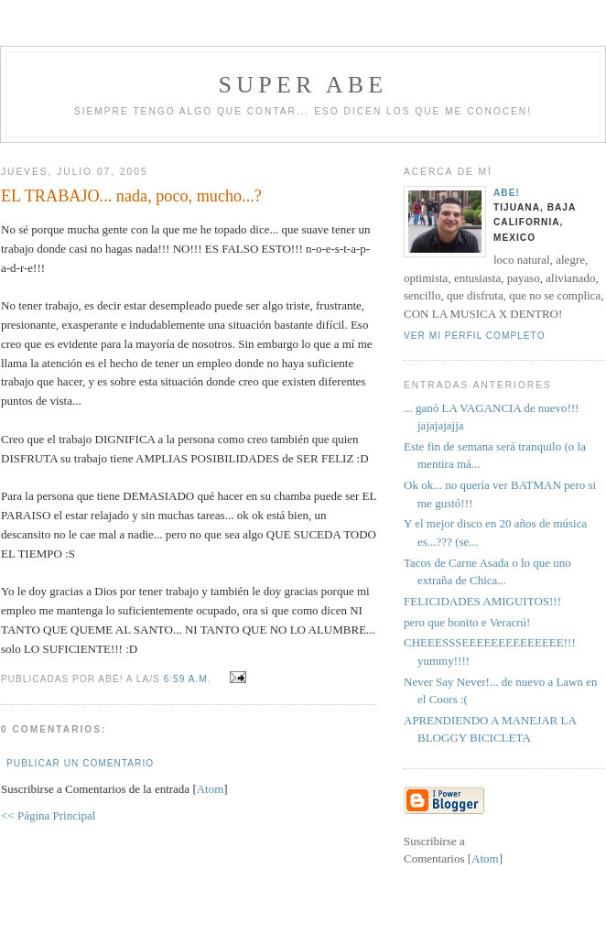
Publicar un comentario (80, 763)
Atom (210, 789)
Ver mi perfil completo (475, 336)
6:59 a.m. (189, 679)
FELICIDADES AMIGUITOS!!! (482, 601)
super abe (303, 84)
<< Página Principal (48, 815)
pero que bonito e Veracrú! (467, 622)
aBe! (506, 193)
